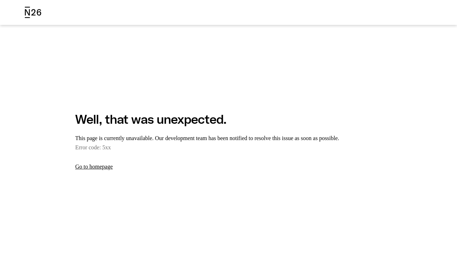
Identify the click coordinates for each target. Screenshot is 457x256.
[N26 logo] (33, 12)
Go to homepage (96, 166)
